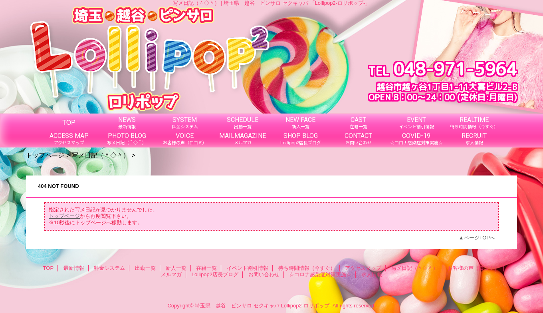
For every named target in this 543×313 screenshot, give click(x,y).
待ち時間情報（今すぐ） (306, 268)
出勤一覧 (145, 268)
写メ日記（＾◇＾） (100, 155)
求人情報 (371, 274)
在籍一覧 (206, 268)
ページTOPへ (479, 238)
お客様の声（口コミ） (473, 268)
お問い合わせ (263, 274)
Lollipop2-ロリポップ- (306, 306)
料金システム (109, 268)
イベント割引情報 (247, 268)
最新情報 (73, 268)
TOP (68, 122)
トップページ (45, 155)
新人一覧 (176, 268)
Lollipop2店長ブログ (215, 274)
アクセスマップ (363, 268)
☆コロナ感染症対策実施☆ (320, 274)
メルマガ (171, 274)
